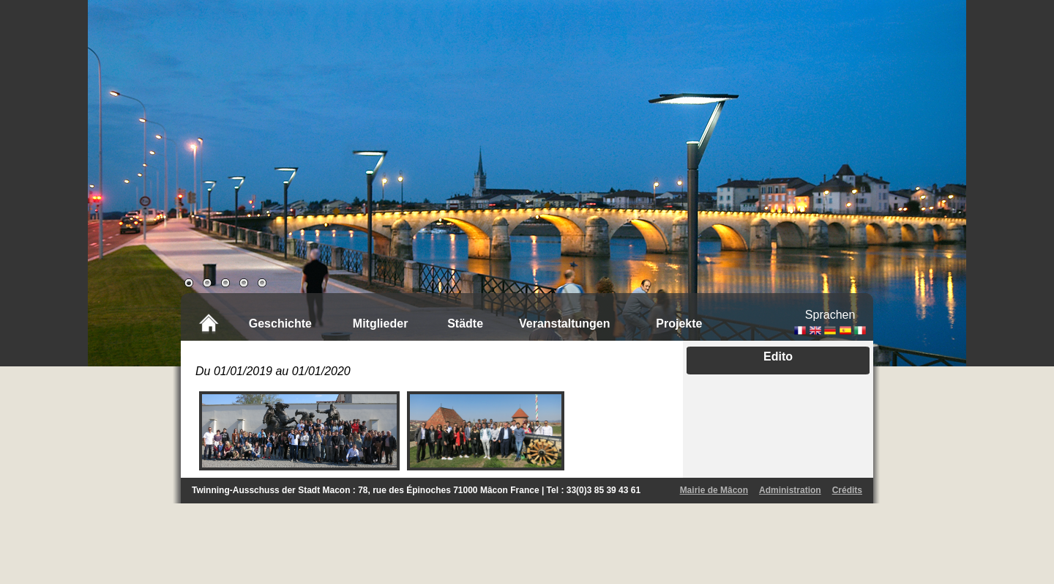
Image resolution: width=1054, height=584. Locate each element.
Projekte (679, 323)
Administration (790, 490)
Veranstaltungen (564, 323)
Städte (465, 323)
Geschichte (280, 323)
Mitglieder (380, 323)
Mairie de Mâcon (714, 490)
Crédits (847, 490)
